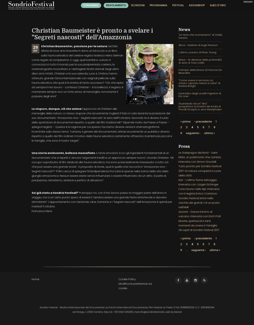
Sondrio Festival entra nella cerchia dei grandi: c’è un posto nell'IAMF (199, 202)
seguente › (193, 133)
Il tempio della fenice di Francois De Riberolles (200, 71)
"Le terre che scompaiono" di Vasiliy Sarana (200, 36)
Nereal (178, 312)
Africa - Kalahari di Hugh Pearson (198, 45)
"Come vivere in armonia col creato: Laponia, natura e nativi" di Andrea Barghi (199, 83)
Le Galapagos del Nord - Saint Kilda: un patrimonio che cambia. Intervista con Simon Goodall (199, 157)
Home (35, 279)
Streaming (91, 5)
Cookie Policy (127, 279)
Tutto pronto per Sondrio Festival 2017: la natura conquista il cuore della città (199, 170)
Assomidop (197, 5)
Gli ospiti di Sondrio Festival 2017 (198, 230)
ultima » (209, 133)
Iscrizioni (138, 5)
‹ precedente (203, 122)
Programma (158, 5)
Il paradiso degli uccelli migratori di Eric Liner (199, 95)
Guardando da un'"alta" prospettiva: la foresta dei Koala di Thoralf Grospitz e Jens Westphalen (200, 106)
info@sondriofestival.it (152, 312)
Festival (178, 5)
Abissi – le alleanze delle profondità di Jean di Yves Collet (200, 61)
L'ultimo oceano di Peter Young (197, 52)
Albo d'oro (218, 5)
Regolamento (116, 5)
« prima (185, 122)
